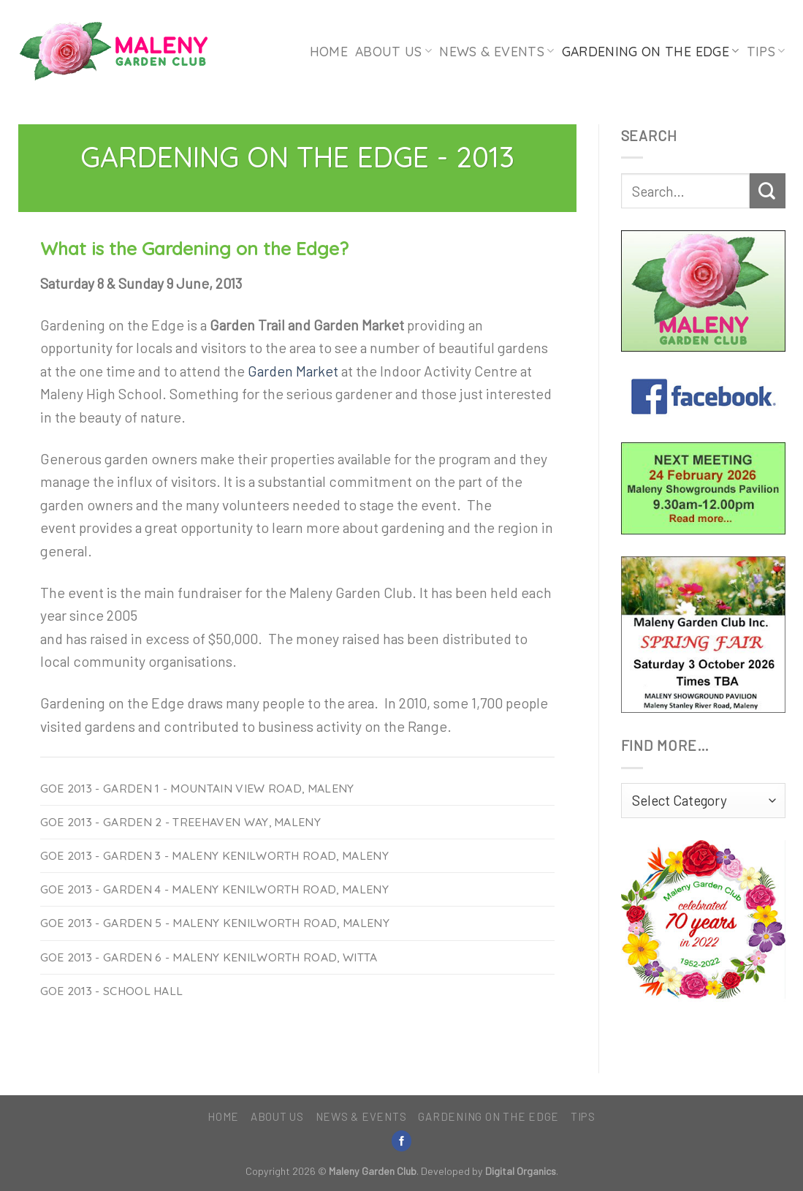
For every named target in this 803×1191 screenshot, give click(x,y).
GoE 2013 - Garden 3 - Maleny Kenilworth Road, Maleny (214, 855)
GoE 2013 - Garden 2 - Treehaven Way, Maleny (180, 821)
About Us (393, 51)
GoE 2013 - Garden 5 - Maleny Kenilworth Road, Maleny (214, 922)
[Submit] (767, 190)
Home (329, 51)
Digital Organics (520, 1171)
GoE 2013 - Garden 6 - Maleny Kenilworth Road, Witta (209, 957)
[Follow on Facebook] (402, 1141)
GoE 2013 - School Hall (111, 990)
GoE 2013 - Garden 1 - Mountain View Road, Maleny (197, 788)
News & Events (496, 51)
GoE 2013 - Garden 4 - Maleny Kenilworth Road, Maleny (214, 889)
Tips (766, 51)
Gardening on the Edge (650, 51)
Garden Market (293, 370)
